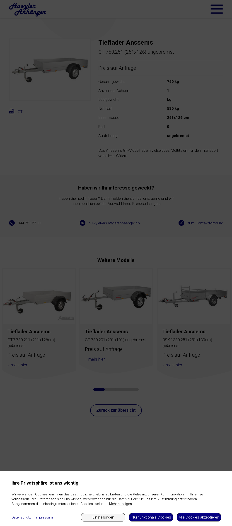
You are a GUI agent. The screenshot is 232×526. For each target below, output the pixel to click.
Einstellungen (103, 517)
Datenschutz (21, 517)
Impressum (44, 517)
